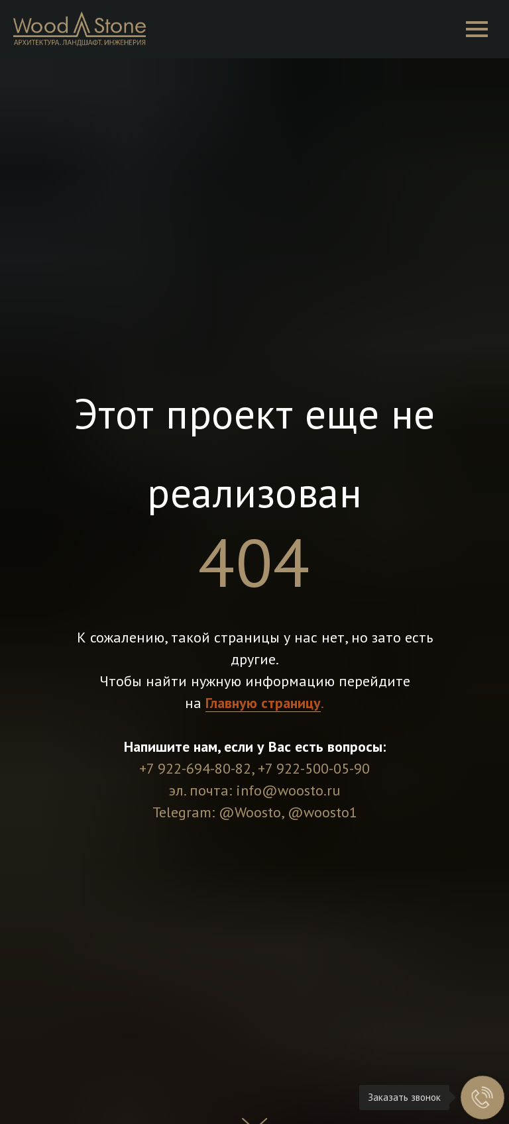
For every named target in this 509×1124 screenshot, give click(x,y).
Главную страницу (263, 702)
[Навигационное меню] (476, 29)
